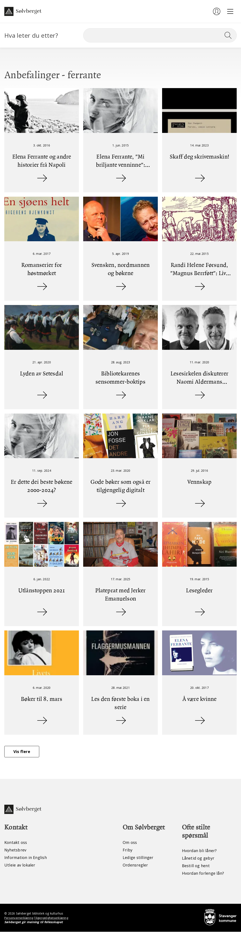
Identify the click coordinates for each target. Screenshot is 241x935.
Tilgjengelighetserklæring (53, 921)
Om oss (130, 845)
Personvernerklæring (19, 921)
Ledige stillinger (139, 860)
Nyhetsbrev (16, 853)
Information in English (28, 860)
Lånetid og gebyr (199, 861)
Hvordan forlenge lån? (205, 876)
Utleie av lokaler (21, 868)
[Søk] (160, 35)
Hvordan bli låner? (201, 853)
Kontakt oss (16, 845)
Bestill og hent (197, 868)
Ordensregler (137, 868)
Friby (128, 853)
